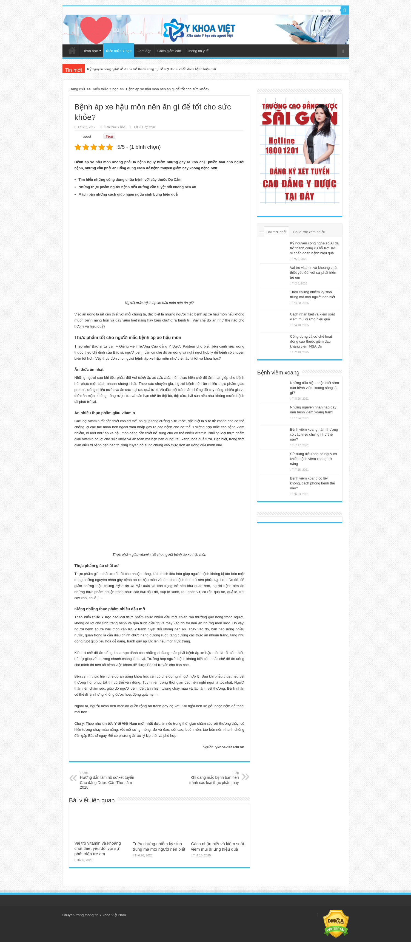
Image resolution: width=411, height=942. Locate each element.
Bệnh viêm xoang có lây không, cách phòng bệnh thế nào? (312, 483)
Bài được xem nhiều (309, 232)
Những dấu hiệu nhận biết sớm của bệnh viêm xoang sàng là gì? (314, 388)
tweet (87, 136)
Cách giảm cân (169, 51)
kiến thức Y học (97, 617)
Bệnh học (90, 51)
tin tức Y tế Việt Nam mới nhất (127, 723)
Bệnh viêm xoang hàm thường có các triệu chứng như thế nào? (314, 434)
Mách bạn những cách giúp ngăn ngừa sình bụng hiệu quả (128, 194)
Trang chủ (72, 50)
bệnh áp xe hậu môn (152, 358)
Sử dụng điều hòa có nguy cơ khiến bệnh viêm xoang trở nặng (313, 459)
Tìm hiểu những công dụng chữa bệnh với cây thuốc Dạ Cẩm (130, 179)
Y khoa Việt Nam (112, 915)
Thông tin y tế (198, 51)
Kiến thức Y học (119, 51)
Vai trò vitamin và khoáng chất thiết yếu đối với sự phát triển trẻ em (98, 848)
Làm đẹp (144, 51)
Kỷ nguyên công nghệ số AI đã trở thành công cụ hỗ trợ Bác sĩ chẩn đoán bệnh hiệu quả (151, 69)
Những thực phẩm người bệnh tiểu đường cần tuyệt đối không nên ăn (137, 187)
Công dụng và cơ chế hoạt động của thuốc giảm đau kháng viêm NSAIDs (311, 341)
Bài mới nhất (277, 232)
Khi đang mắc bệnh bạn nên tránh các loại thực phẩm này (211, 778)
